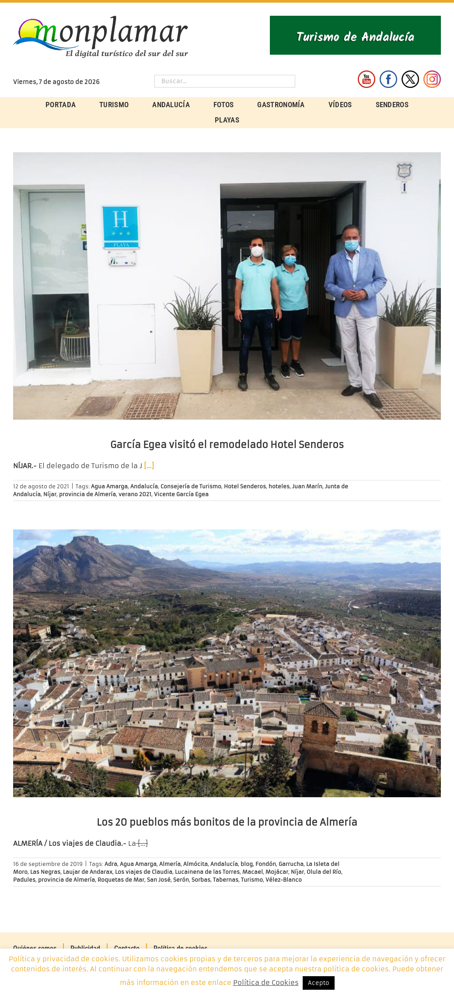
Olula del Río (324, 872)
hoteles (279, 486)
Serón (181, 879)
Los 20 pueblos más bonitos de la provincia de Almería (227, 822)
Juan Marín (307, 486)
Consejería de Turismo (191, 486)
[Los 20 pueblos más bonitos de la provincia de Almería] (227, 663)
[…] (149, 466)
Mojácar (276, 872)
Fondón (265, 864)
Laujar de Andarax (87, 872)
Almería (170, 864)
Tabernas (225, 879)
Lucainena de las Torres (207, 872)
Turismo (252, 879)
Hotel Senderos (245, 486)
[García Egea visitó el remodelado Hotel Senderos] (227, 286)
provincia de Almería (87, 494)
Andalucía (144, 486)
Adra (111, 864)
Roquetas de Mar (121, 879)
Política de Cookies (266, 982)
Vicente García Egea (181, 494)
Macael (252, 872)
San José (159, 879)
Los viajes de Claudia (143, 872)
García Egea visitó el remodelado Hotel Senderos (227, 445)
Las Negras (45, 872)
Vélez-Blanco (283, 879)
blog (247, 864)
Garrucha (291, 864)
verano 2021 (135, 494)
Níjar (49, 494)
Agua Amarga (109, 486)
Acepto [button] (318, 983)
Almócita (195, 864)
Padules (24, 879)
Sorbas (201, 879)
